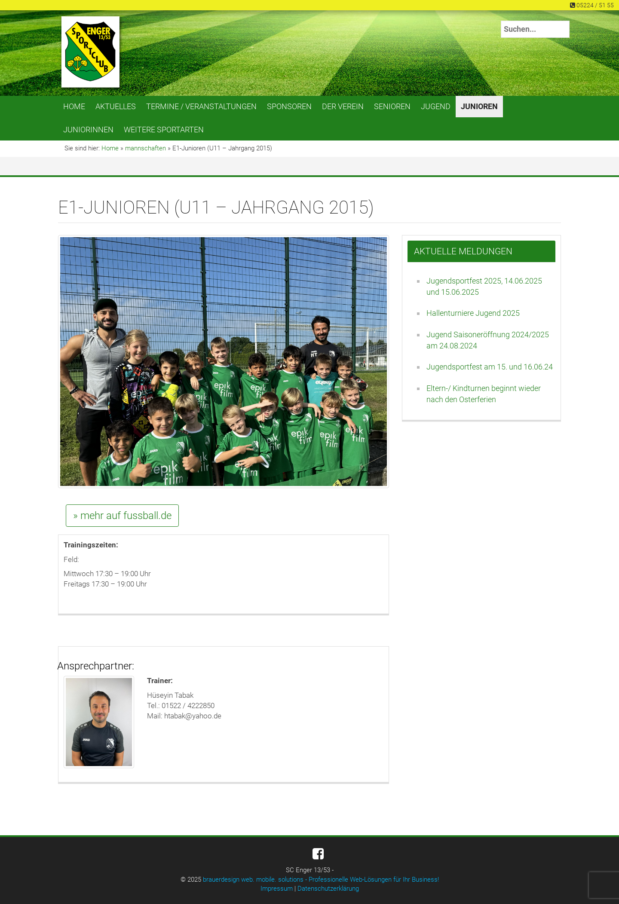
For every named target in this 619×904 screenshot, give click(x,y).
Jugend (435, 106)
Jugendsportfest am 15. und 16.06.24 (489, 366)
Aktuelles (115, 106)
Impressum (276, 888)
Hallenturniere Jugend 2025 (473, 313)
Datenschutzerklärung (328, 888)
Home (74, 106)
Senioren (392, 106)
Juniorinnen (88, 129)
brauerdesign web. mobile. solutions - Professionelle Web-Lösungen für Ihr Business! (321, 879)
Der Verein (343, 106)
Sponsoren (289, 106)
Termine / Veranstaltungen (201, 106)
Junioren (479, 106)
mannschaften (145, 148)
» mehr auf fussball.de (122, 516)
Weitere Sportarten (164, 129)
